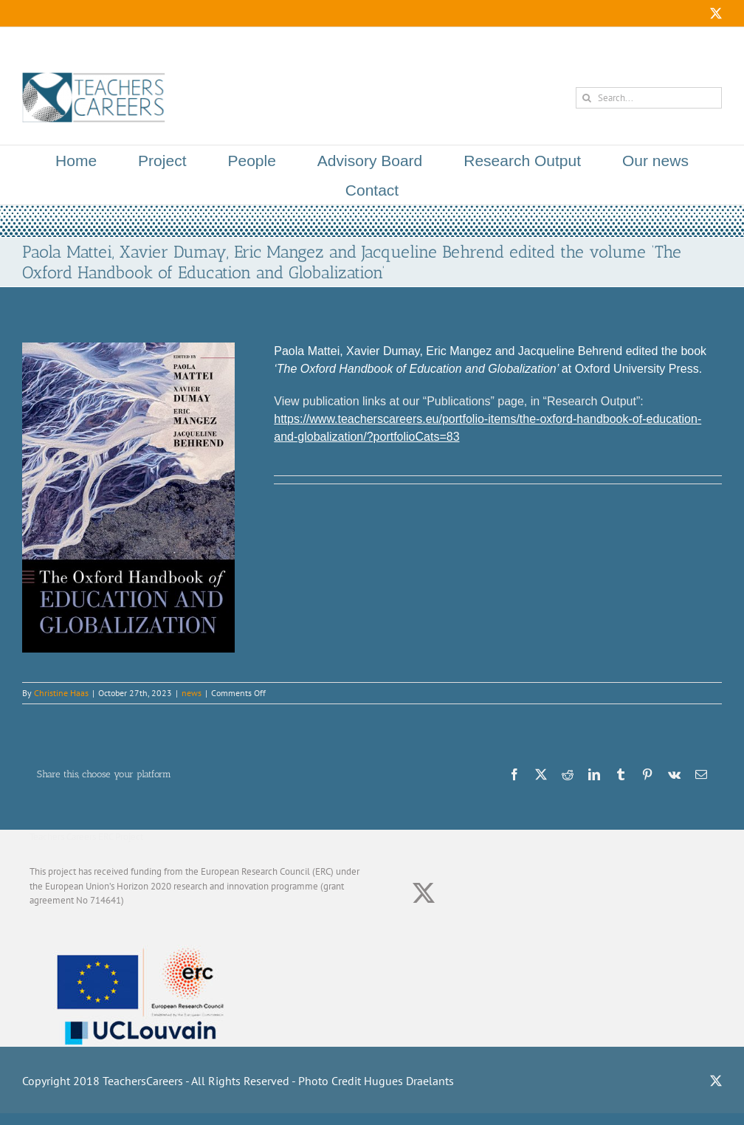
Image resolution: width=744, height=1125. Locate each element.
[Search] (586, 98)
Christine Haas (61, 692)
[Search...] (649, 98)
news (192, 692)
